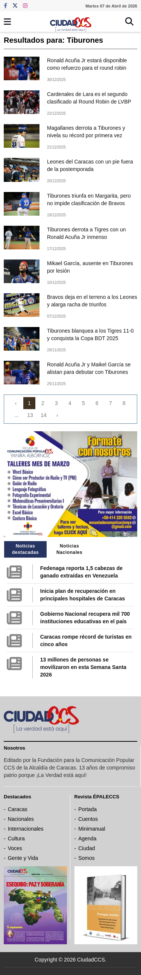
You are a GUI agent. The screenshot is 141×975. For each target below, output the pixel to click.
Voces (15, 848)
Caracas (17, 809)
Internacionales (26, 829)
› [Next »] (57, 415)
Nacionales (21, 819)
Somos (86, 858)
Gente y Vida (23, 858)
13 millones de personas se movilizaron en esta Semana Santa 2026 (83, 667)
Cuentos (88, 819)
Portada (87, 809)
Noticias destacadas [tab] (25, 549)
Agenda (87, 839)
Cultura (16, 839)
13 (30, 415)
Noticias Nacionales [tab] (69, 549)
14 (44, 415)
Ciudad (86, 848)
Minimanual (91, 829)
